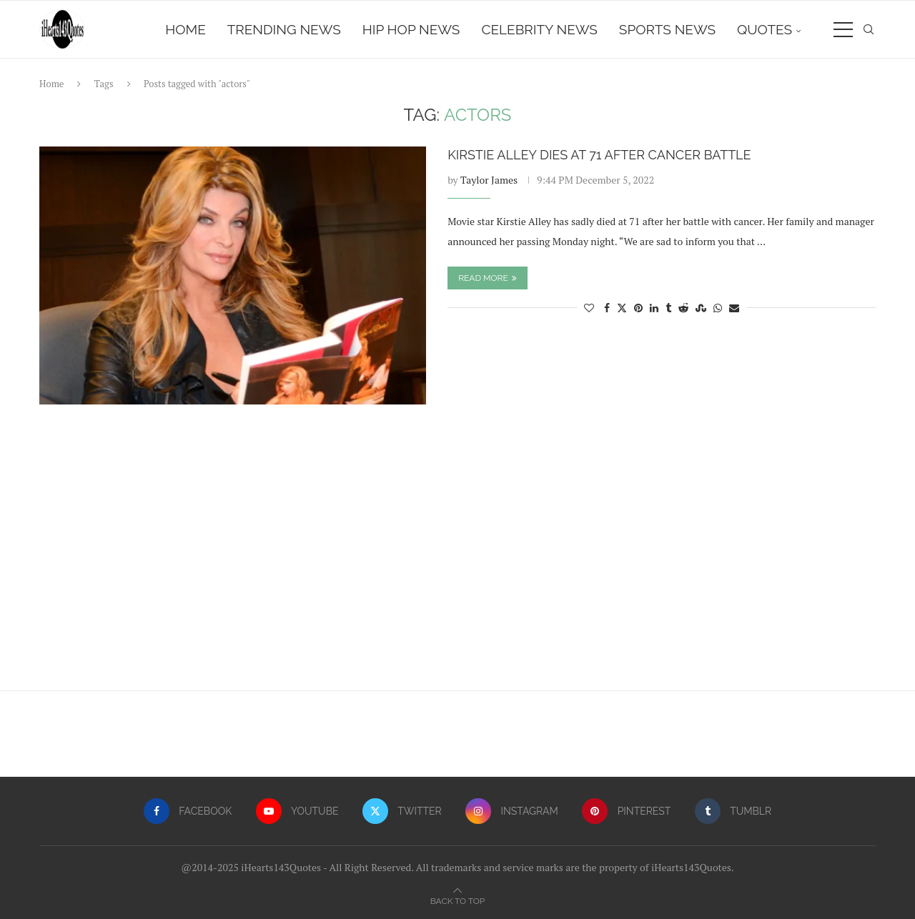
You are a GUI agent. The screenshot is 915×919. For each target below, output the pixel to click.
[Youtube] (297, 811)
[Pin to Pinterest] (638, 307)
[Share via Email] (734, 307)
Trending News (284, 29)
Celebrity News (539, 29)
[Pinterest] (626, 811)
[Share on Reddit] (683, 307)
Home (185, 29)
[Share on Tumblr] (668, 307)
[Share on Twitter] (622, 307)
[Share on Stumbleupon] (701, 307)
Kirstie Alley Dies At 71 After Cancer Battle (599, 154)
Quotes (764, 29)
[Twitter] (402, 811)
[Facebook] (188, 811)
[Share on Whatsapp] (717, 307)
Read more (487, 278)
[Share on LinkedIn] (654, 307)
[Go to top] (457, 900)
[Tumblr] (733, 811)
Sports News (667, 29)
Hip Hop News (411, 29)
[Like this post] (589, 307)
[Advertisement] (457, 554)
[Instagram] (511, 811)
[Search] (868, 29)
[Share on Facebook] (607, 307)
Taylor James (489, 180)
